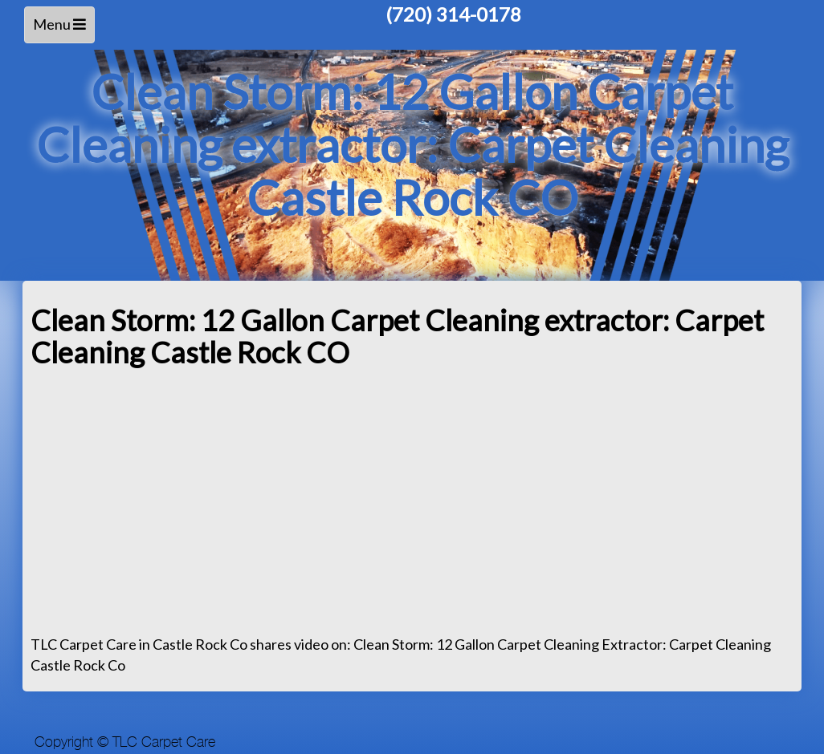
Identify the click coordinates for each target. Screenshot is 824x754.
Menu (62, 28)
